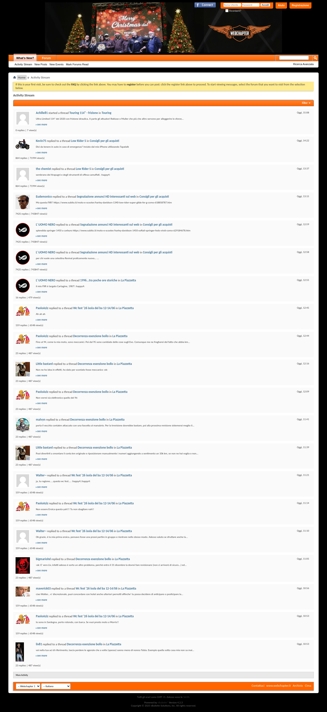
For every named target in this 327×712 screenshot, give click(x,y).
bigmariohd (43, 559)
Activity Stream (23, 64)
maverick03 (43, 588)
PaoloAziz (42, 308)
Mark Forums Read (77, 64)
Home (22, 77)
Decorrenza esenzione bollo (91, 336)
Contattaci (258, 685)
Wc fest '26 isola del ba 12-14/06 (94, 308)
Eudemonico (44, 196)
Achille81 (42, 113)
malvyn (40, 419)
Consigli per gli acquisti (104, 141)
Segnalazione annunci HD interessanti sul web (106, 196)
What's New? (25, 58)
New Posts (40, 64)
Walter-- (41, 475)
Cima (308, 685)
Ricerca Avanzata (303, 64)
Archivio (298, 685)
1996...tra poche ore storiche (98, 280)
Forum (46, 58)
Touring (106, 113)
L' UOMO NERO (45, 224)
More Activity (22, 675)
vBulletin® (162, 702)
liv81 (39, 644)
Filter (305, 103)
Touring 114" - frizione (83, 113)
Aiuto (281, 5)
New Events (57, 64)
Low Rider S (78, 141)
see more (42, 124)
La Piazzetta (128, 280)
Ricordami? (233, 11)
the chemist (43, 169)
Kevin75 (41, 141)
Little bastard (44, 364)
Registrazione (300, 5)
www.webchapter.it (278, 685)
